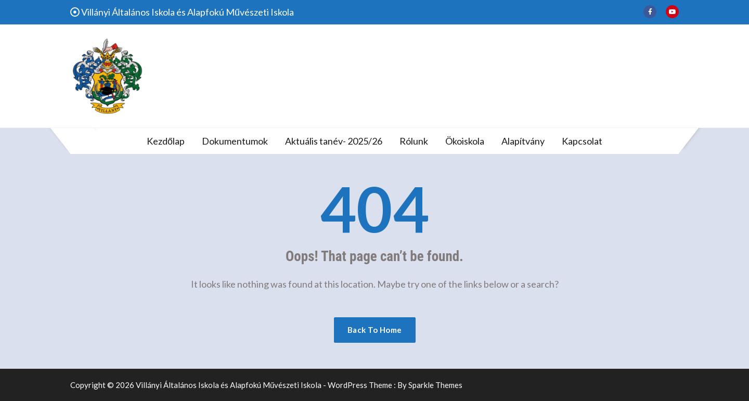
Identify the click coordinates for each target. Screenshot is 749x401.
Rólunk (413, 141)
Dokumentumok (235, 141)
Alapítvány (523, 141)
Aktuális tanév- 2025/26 (333, 141)
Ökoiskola (464, 141)
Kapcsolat (582, 141)
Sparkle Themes (435, 385)
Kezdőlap (166, 141)
